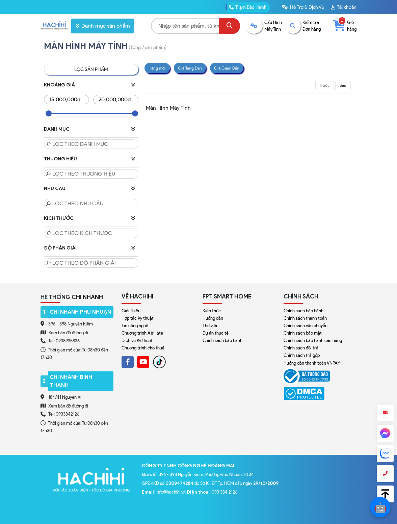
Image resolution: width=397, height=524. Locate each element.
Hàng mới (157, 68)
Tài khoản (343, 7)
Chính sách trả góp (302, 355)
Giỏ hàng (344, 25)
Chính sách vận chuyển (305, 325)
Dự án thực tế (216, 333)
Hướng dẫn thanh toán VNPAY (312, 363)
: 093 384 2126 (212, 492)
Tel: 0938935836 (64, 340)
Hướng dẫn (213, 318)
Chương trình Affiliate (142, 333)
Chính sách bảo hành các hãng (313, 340)
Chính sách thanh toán (305, 318)
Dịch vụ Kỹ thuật (137, 340)
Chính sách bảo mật (303, 333)
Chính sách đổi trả (301, 347)
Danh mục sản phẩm (102, 26)
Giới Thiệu (131, 310)
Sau (343, 85)
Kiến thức (212, 310)
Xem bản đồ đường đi (64, 332)
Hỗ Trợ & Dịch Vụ (303, 7)
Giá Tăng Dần (190, 68)
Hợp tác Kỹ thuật (138, 318)
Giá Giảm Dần (226, 68)
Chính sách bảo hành (222, 340)
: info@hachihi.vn (164, 492)
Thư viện (210, 325)
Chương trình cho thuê (143, 347)
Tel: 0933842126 (63, 414)
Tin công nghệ (135, 325)
